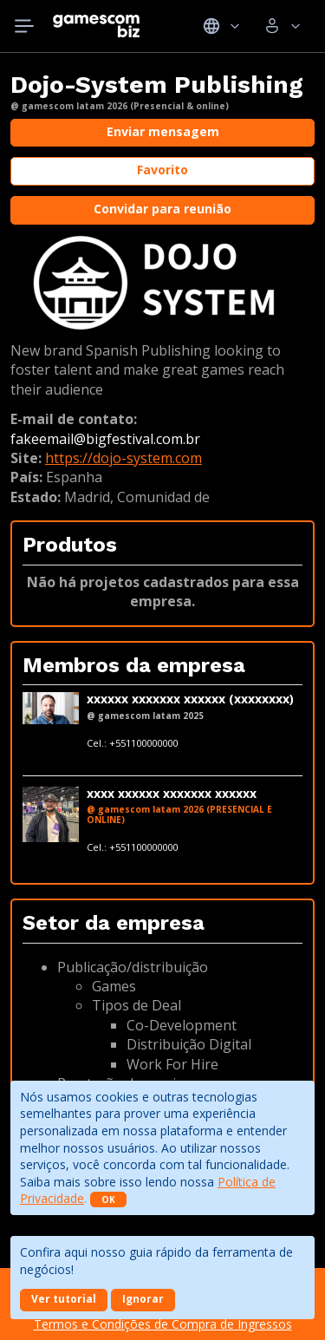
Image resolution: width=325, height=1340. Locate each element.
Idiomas (221, 26)
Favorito (162, 169)
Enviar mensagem (163, 131)
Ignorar (143, 1298)
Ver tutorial (63, 1298)
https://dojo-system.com (123, 457)
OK (108, 1199)
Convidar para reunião (162, 208)
